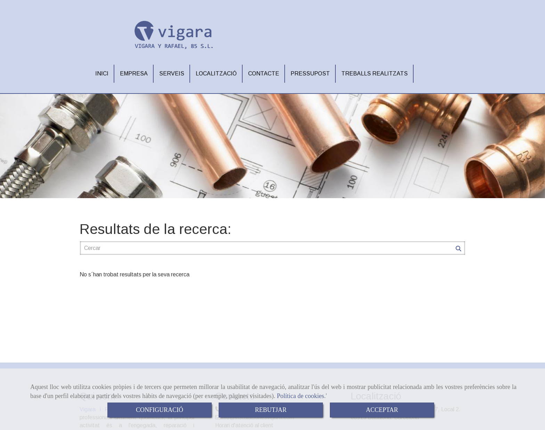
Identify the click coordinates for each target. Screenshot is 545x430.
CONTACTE (263, 71)
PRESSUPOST (310, 71)
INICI (101, 71)
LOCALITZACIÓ (216, 71)
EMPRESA (134, 71)
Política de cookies (300, 395)
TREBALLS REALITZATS (374, 71)
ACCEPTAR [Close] (382, 409)
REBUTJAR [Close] (270, 409)
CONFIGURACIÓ (159, 409)
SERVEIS (171, 71)
